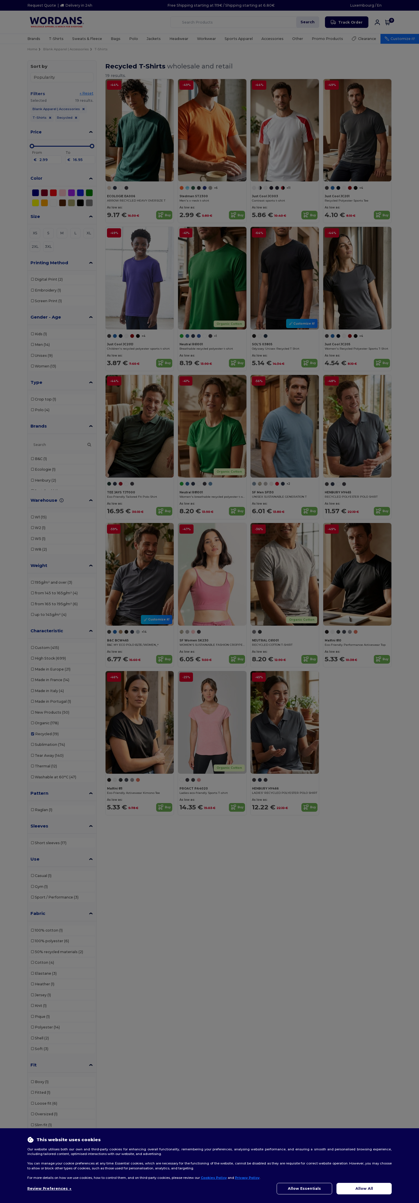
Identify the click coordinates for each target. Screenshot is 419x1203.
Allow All (364, 1188)
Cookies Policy (214, 1178)
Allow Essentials (304, 1188)
